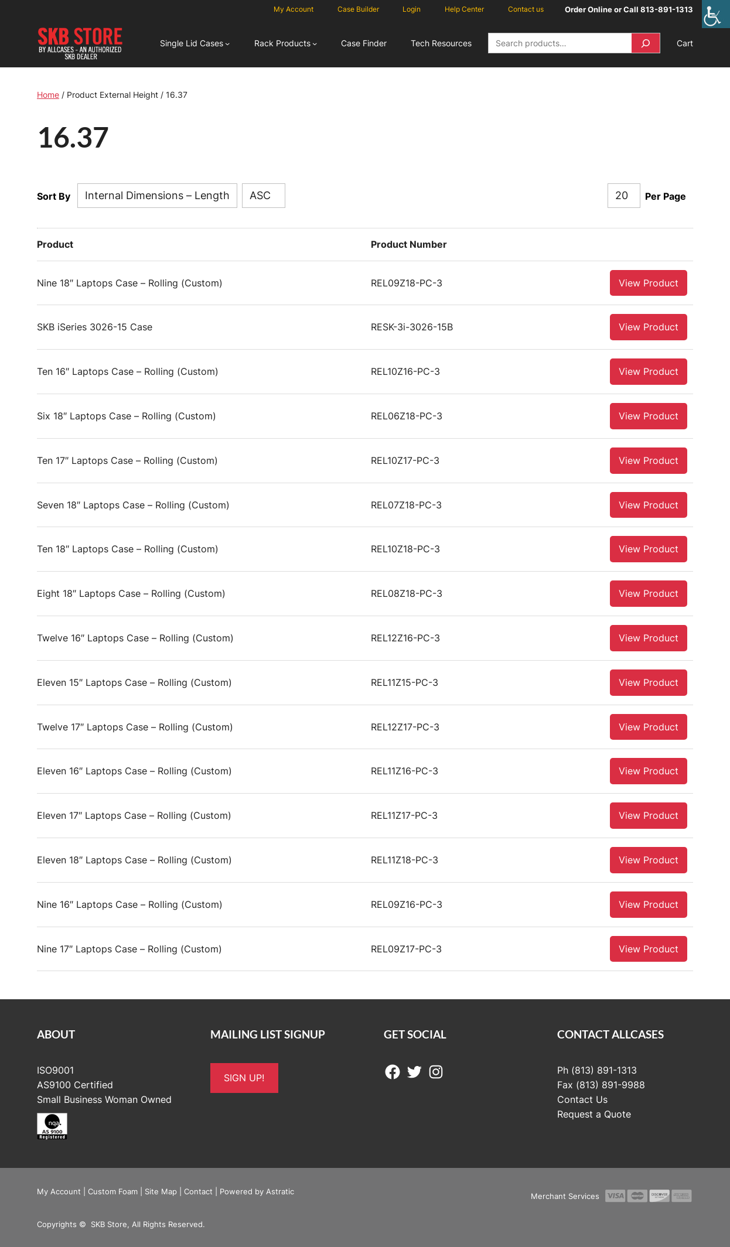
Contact (198, 1190)
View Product (648, 282)
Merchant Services (565, 1195)
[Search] (646, 43)
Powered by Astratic (257, 1190)
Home (48, 95)
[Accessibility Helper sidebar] (716, 14)
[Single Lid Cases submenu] (227, 43)
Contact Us (582, 1099)
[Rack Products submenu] (314, 43)
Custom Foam (113, 1190)
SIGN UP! (244, 1077)
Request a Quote (594, 1113)
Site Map (161, 1190)
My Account (59, 1190)
